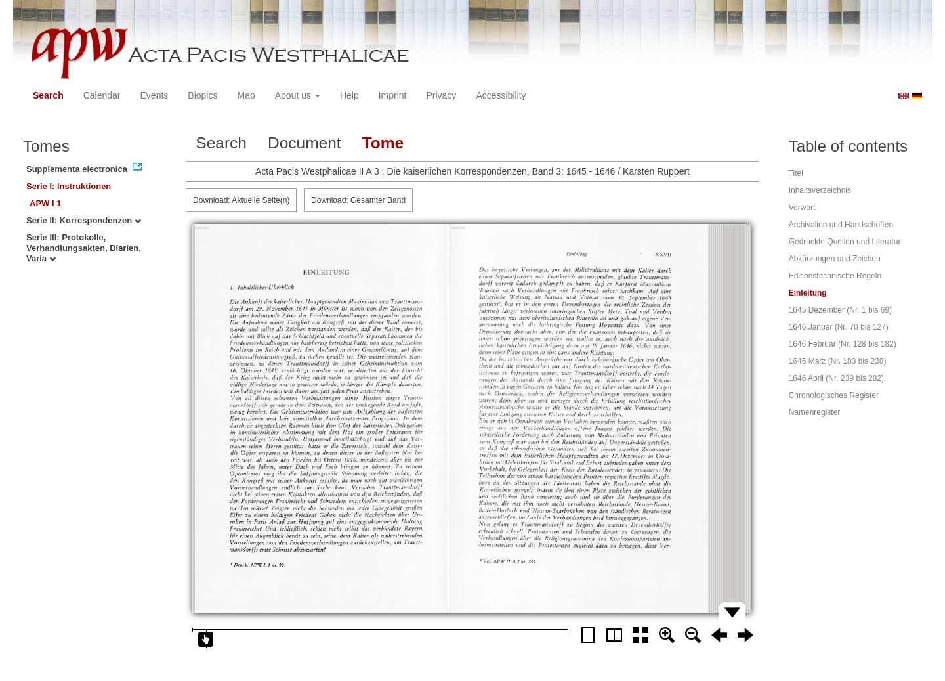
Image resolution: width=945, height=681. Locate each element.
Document (304, 143)
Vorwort (802, 207)
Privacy (441, 95)
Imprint (393, 95)
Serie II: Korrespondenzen (83, 220)
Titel (796, 173)
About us (297, 95)
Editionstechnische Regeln (835, 275)
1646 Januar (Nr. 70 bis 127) (839, 327)
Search (48, 95)
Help (349, 95)
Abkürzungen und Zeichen (835, 258)
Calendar (102, 95)
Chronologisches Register (834, 395)
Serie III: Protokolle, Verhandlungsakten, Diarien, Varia (83, 247)
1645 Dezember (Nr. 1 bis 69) (840, 310)
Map (246, 95)
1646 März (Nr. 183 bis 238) (838, 361)
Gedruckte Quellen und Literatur (845, 241)
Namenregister (815, 412)
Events (154, 95)
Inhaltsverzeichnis (820, 190)
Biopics (202, 95)
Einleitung (808, 292)
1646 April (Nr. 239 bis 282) (836, 378)
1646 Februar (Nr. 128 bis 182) (842, 344)
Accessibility (501, 95)
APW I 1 (45, 203)
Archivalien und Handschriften (841, 224)
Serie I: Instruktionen (68, 186)
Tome (383, 143)
